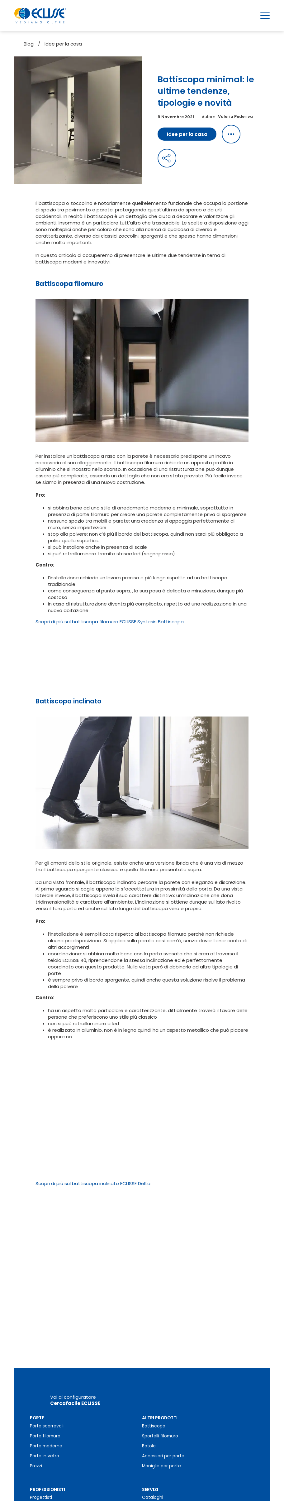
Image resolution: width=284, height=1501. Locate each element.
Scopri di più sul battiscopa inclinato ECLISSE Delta (93, 1183)
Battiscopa (153, 1407)
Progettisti (41, 1478)
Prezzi (36, 1447)
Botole (149, 1427)
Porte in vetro (44, 1437)
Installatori (41, 1488)
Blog (29, 44)
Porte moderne (46, 1427)
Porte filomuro (45, 1417)
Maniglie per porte (161, 1447)
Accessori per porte (163, 1437)
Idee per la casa (63, 44)
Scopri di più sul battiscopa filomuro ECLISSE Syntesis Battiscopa (110, 621)
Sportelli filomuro (160, 1417)
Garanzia (151, 1488)
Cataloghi (152, 1478)
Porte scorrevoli (47, 1407)
